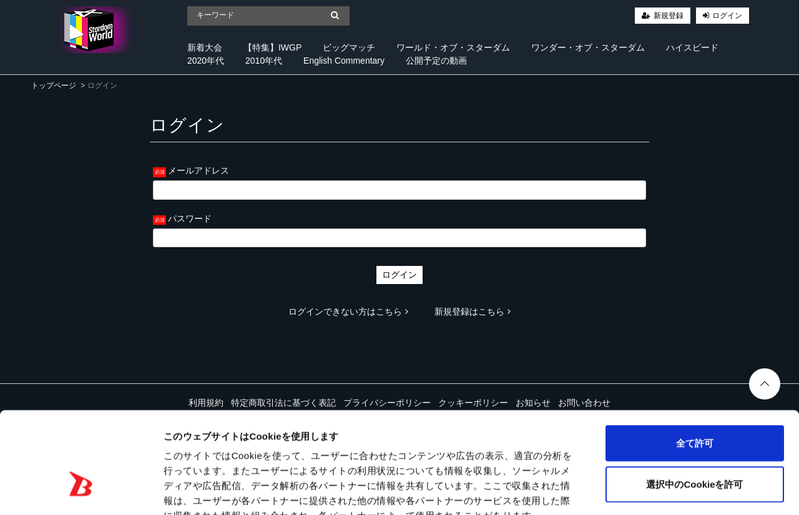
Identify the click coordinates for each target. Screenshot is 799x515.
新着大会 (204, 47)
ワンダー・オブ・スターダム (588, 47)
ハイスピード (692, 47)
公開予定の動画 (436, 61)
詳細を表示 (602, 490)
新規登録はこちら (472, 311)
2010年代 (263, 61)
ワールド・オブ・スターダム (453, 47)
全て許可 (694, 367)
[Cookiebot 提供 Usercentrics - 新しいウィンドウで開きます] (80, 490)
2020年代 (205, 61)
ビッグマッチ (349, 47)
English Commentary (344, 61)
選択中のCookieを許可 (694, 408)
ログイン (727, 15)
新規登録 (669, 15)
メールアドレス (198, 170)
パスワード (190, 218)
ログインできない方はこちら (348, 311)
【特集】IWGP (272, 47)
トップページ (53, 85)
